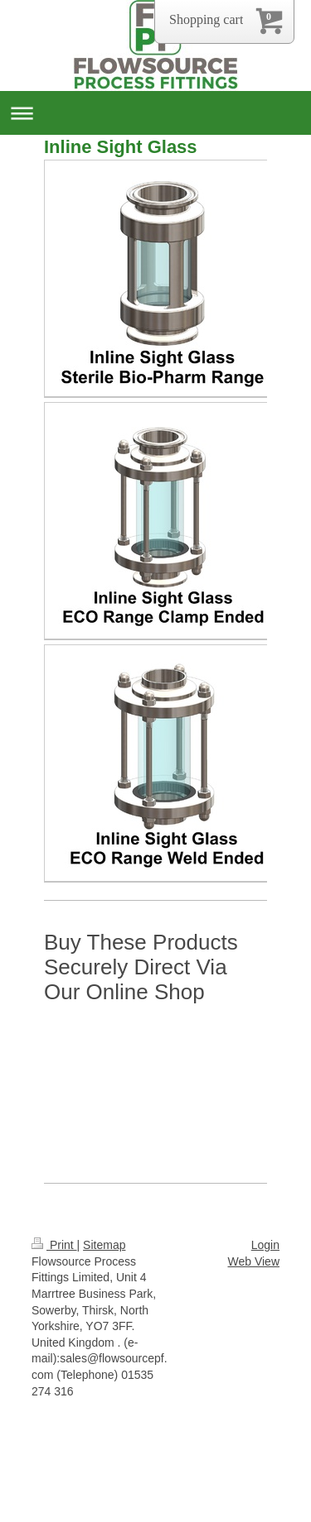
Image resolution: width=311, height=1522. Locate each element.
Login (265, 1245)
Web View (253, 1261)
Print (54, 1245)
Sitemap (104, 1245)
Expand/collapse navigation (155, 113)
